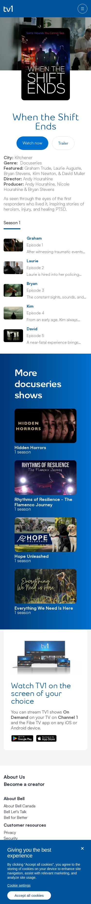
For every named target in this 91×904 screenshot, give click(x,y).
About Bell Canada (19, 805)
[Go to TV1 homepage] (8, 9)
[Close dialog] (82, 852)
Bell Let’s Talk (15, 811)
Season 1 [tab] (12, 222)
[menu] (82, 8)
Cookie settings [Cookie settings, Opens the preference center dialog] (19, 889)
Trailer (63, 143)
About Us (14, 777)
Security (11, 838)
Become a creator (24, 784)
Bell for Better (15, 817)
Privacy (10, 832)
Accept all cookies (29, 899)
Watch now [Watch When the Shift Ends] (32, 143)
